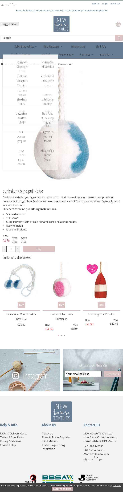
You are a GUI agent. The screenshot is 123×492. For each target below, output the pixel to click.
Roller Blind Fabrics (24, 46)
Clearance (85, 54)
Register (95, 3)
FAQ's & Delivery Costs (13, 433)
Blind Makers (50, 441)
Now (5, 236)
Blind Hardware (51, 46)
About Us (47, 433)
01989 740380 (95, 446)
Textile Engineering (53, 445)
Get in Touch (96, 450)
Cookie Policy (8, 445)
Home (4, 64)
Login (104, 3)
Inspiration (104, 54)
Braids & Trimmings (20, 54)
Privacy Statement (11, 441)
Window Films (78, 46)
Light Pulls (46, 54)
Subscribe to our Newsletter (93, 365)
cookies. (117, 485)
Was (14, 238)
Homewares (64, 54)
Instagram (35, 375)
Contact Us (115, 3)
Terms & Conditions (12, 437)
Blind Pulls (101, 46)
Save (24, 238)
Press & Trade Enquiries (56, 437)
